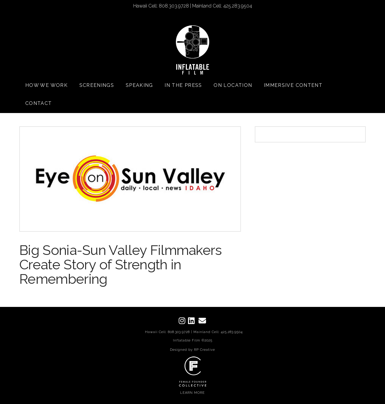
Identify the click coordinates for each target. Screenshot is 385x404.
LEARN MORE (192, 393)
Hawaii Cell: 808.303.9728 (167, 332)
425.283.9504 (232, 332)
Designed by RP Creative (192, 350)
